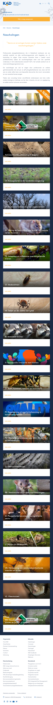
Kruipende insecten (33, 672)
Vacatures (6, 650)
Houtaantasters (32, 677)
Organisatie (6, 639)
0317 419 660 (29, 697)
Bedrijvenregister (7, 672)
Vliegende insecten (33, 674)
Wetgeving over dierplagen (35, 683)
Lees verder (8, 109)
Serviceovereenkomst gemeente (11, 679)
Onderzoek (6, 670)
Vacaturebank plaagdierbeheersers (13, 685)
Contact (5, 653)
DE (45, 3)
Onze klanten (6, 644)
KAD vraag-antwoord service (11, 666)
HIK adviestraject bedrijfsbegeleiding (13, 674)
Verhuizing (6, 655)
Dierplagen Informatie (34, 655)
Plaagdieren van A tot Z (34, 664)
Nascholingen (16, 28)
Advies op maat (7, 668)
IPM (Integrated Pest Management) (37, 681)
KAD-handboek (32, 653)
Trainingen (31, 648)
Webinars (30, 657)
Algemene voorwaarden (9, 693)
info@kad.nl (39, 697)
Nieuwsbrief (31, 650)
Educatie (9, 28)
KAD (4, 28)
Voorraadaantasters (33, 679)
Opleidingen (31, 642)
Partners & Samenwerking (10, 646)
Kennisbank (31, 661)
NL (40, 3)
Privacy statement (21, 693)
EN (43, 3)
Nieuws (5, 648)
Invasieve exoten (32, 666)
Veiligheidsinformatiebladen (35, 685)
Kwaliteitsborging (8, 677)
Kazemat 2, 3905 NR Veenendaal (13, 697)
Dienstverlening (7, 661)
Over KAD (5, 642)
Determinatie (6, 664)
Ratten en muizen (32, 668)
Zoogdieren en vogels (34, 670)
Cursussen (30, 644)
